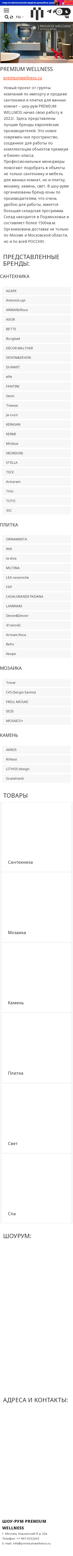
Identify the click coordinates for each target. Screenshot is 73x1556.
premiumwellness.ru (22, 77)
